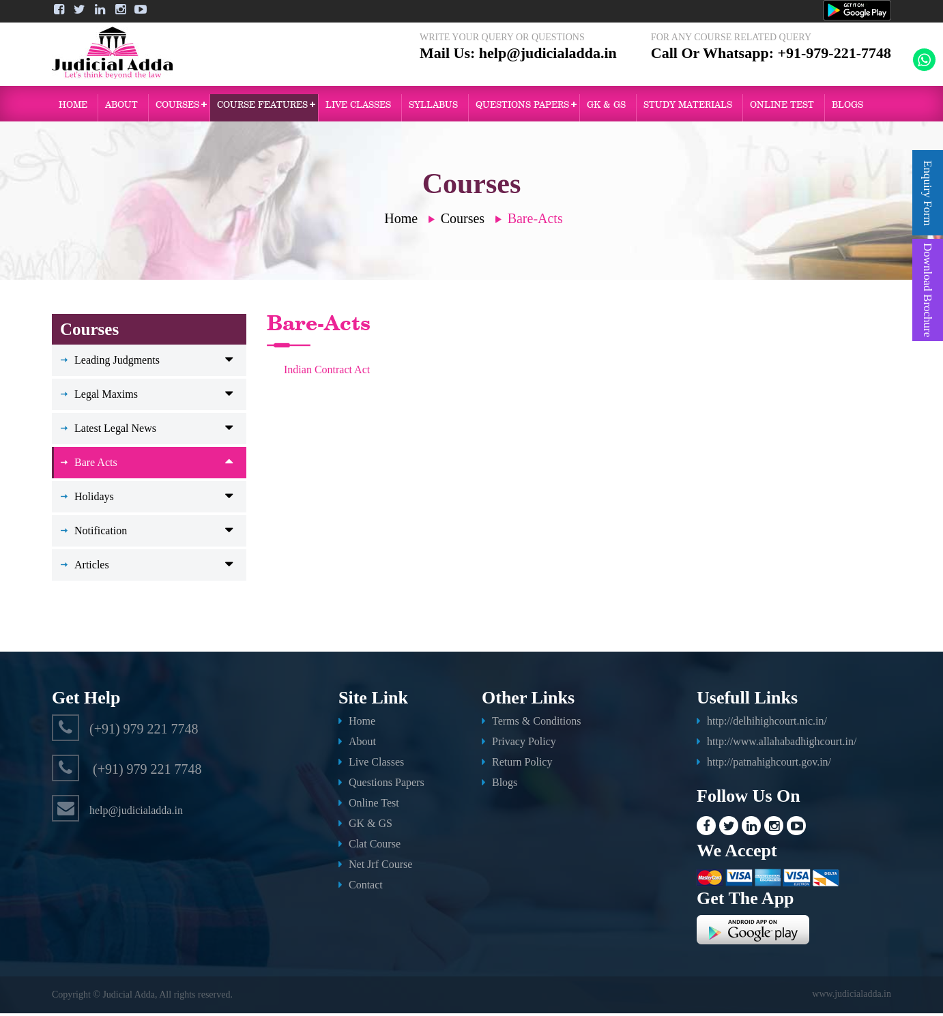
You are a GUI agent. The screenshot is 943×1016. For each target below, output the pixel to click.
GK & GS (606, 107)
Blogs (847, 107)
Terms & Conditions (536, 723)
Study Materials (687, 107)
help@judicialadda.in (548, 63)
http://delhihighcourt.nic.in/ (767, 723)
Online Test (374, 805)
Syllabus (433, 107)
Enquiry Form (927, 193)
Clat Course (375, 846)
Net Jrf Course (380, 867)
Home (73, 107)
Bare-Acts (535, 221)
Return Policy (522, 764)
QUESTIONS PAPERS (522, 107)
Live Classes (358, 107)
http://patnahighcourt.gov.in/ (769, 764)
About (121, 107)
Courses (177, 107)
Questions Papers (386, 785)
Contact (366, 887)
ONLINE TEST (782, 107)
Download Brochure (927, 290)
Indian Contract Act (327, 372)
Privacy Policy (524, 744)
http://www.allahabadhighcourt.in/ (781, 744)
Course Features (262, 107)
